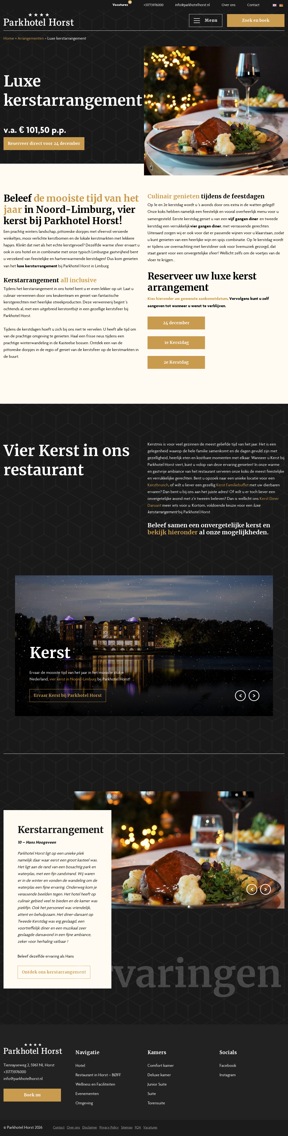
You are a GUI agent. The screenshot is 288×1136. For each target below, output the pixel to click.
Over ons (228, 5)
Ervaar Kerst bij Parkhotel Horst (68, 711)
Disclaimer (89, 1127)
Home (9, 39)
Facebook (228, 1066)
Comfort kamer (161, 1066)
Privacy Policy (109, 1127)
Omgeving (84, 1103)
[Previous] (240, 711)
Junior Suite (157, 1085)
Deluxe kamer (159, 1075)
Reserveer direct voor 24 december (44, 143)
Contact (253, 5)
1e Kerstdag (176, 358)
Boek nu (32, 1095)
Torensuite (156, 1103)
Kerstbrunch (158, 485)
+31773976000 (153, 5)
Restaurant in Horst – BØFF (98, 1075)
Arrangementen (31, 39)
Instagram (228, 1075)
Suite (152, 1094)
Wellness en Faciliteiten (95, 1085)
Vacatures (122, 4)
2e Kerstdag (176, 378)
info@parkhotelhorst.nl (192, 5)
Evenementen (87, 1094)
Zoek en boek (255, 20)
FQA (138, 1127)
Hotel (80, 1066)
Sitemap (127, 1127)
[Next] (254, 711)
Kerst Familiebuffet (232, 485)
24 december (176, 339)
